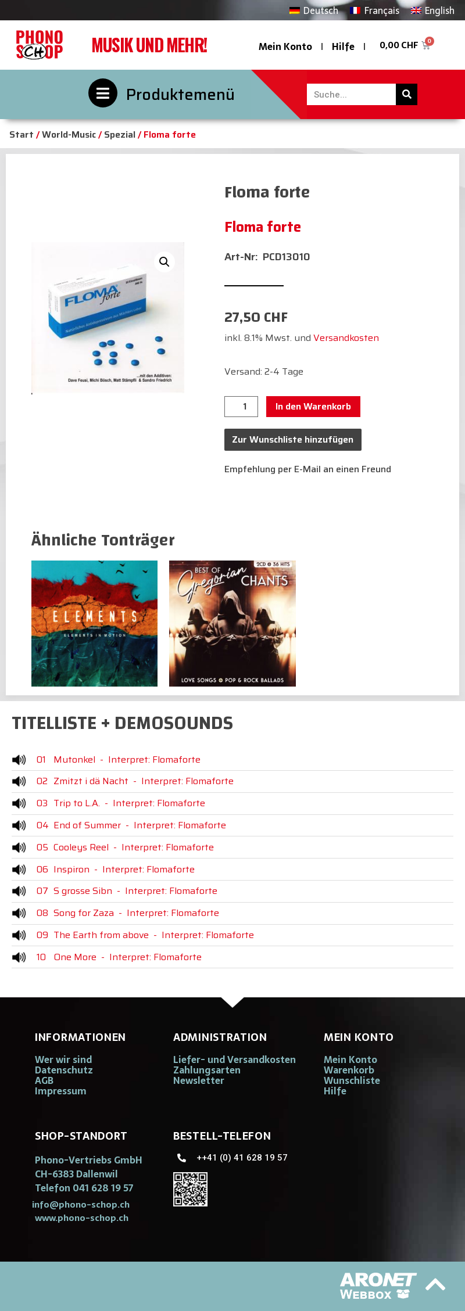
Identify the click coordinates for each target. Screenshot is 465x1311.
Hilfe (343, 46)
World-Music (69, 134)
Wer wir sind (63, 1059)
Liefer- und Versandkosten (234, 1059)
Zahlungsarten (207, 1070)
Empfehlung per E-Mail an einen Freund (307, 469)
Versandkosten (346, 338)
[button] (164, 262)
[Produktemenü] (102, 92)
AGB (44, 1080)
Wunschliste (352, 1080)
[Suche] (406, 94)
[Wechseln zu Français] (374, 10)
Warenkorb (349, 1070)
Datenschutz (64, 1070)
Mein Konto (285, 46)
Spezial (119, 134)
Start (21, 134)
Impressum (61, 1091)
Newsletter (198, 1080)
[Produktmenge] (241, 406)
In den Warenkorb (313, 406)
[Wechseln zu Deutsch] (314, 10)
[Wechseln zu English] (432, 10)
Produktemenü (180, 94)
